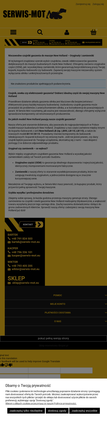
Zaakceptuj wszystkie (84, 410)
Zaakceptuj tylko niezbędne (26, 410)
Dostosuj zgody (57, 410)
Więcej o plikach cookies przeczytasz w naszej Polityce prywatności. (41, 403)
